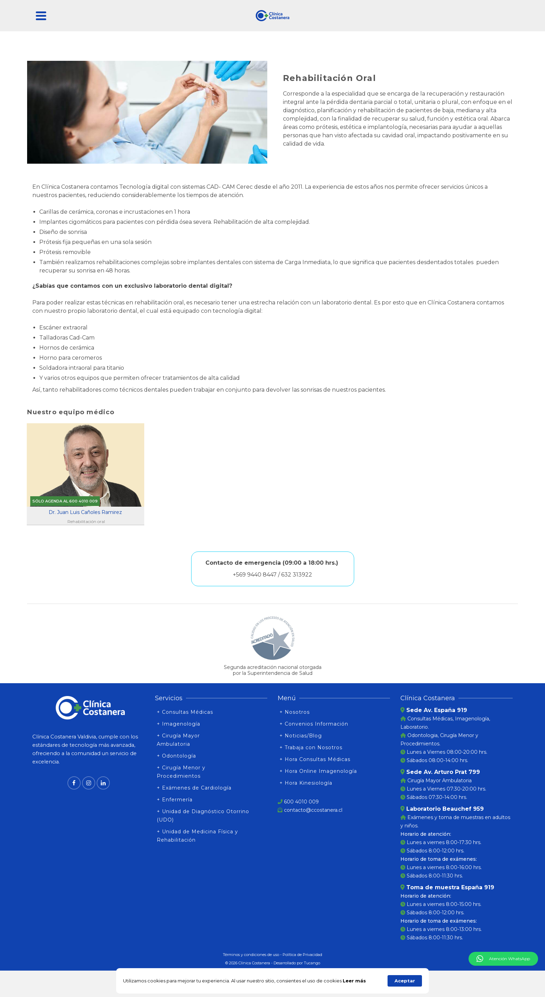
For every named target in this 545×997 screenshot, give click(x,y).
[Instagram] (88, 783)
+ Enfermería (175, 799)
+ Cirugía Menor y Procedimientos (181, 772)
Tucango (312, 963)
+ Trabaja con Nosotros (310, 747)
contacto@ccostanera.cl (313, 810)
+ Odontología (176, 756)
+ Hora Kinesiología (305, 783)
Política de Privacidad (302, 954)
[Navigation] (41, 15)
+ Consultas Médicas (185, 712)
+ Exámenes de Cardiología (194, 788)
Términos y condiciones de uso (251, 954)
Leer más (354, 980)
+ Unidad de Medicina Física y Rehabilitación (197, 835)
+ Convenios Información (313, 724)
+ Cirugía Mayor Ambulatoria (178, 740)
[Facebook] (74, 783)
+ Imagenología (178, 724)
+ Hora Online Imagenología (318, 771)
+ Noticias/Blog (300, 736)
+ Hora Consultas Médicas (314, 759)
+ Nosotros (294, 712)
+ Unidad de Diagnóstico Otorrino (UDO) (203, 815)
